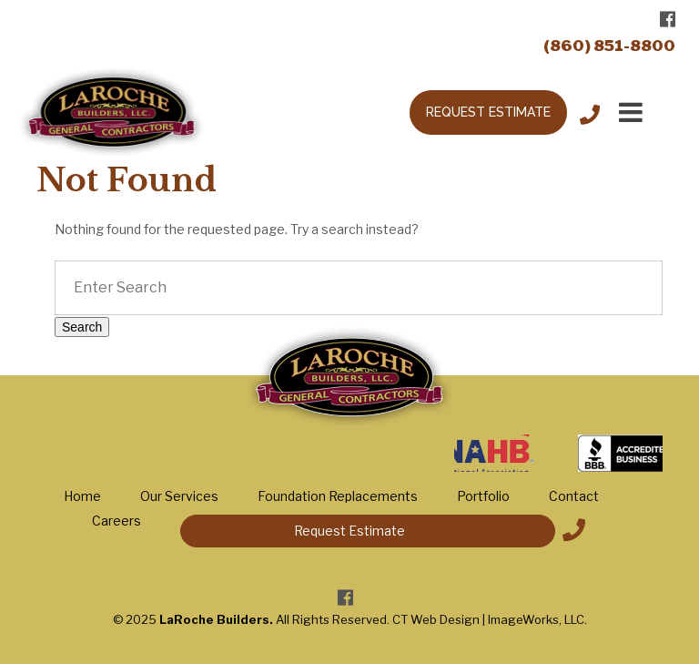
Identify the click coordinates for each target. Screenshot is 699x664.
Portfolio (483, 496)
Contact (574, 496)
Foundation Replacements (338, 496)
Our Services (179, 496)
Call (589, 112)
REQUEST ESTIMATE (488, 112)
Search (82, 327)
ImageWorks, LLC (536, 619)
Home (82, 496)
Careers (116, 521)
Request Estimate (349, 530)
